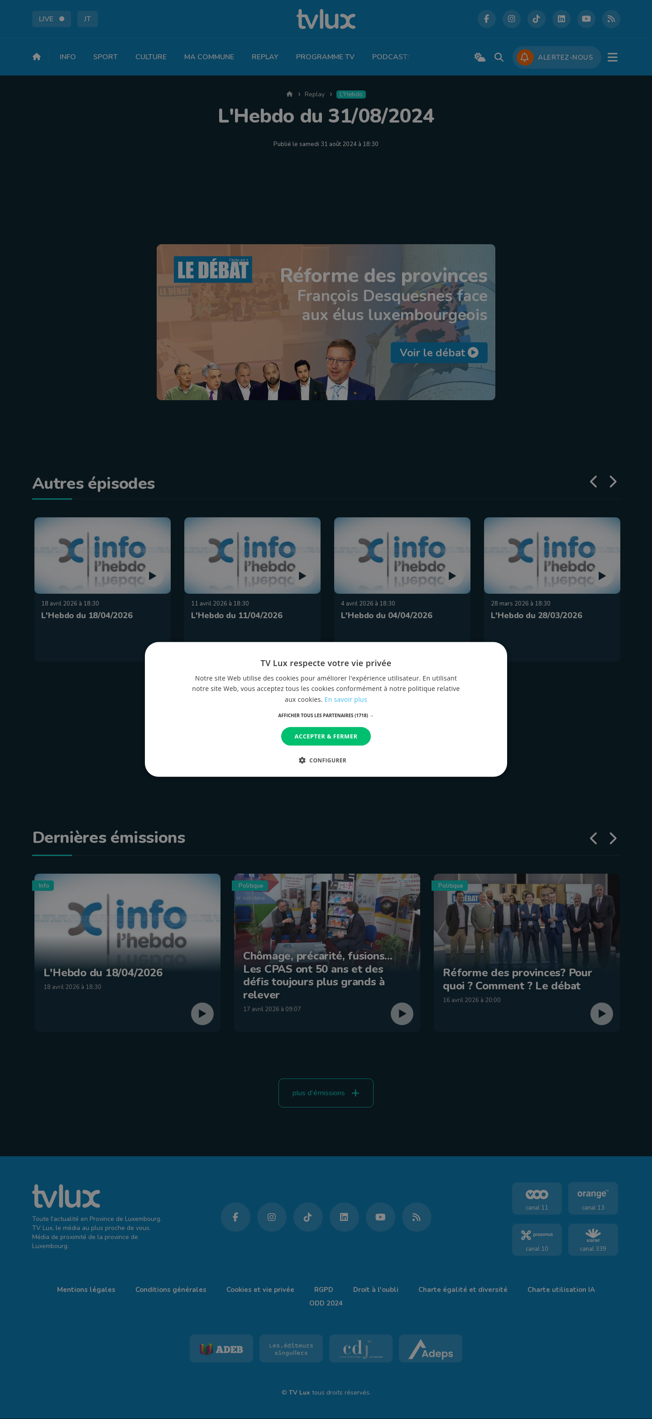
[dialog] (326, 709)
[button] (326, 715)
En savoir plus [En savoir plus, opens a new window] (346, 699)
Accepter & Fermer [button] (326, 736)
